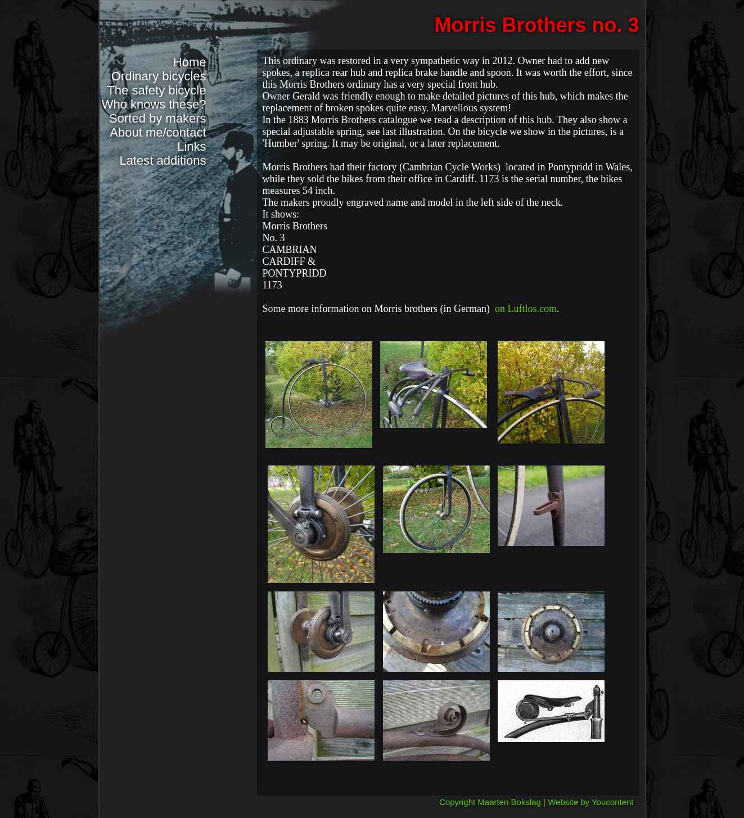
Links (191, 146)
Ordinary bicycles (158, 76)
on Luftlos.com (526, 308)
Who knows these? (154, 104)
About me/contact (158, 132)
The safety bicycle (156, 90)
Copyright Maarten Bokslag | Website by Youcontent (536, 802)
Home (189, 62)
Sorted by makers (157, 118)
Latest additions (162, 160)
